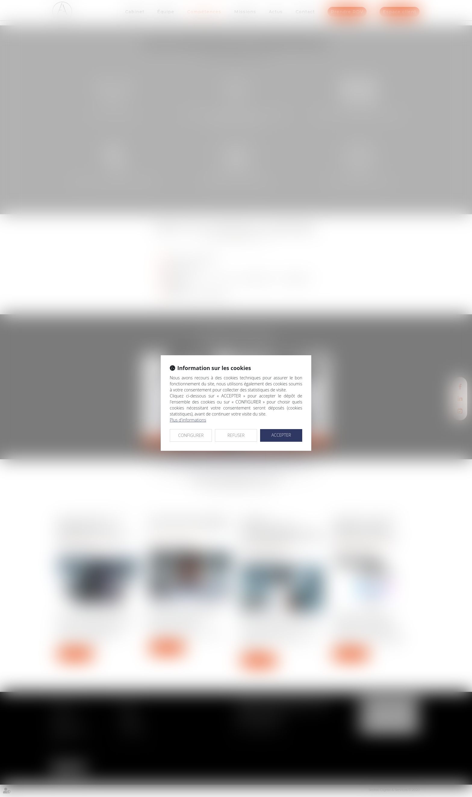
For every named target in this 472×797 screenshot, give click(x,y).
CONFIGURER (191, 435)
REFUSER (236, 435)
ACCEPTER (281, 435)
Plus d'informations (188, 420)
